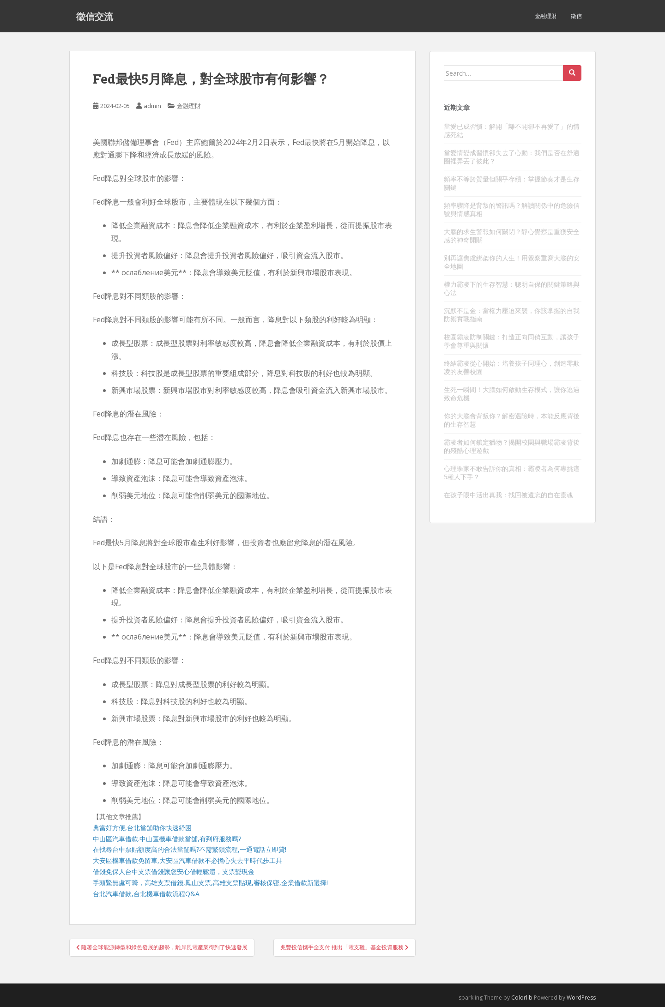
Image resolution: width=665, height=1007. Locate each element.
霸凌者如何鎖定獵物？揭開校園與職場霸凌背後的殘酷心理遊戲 (512, 446)
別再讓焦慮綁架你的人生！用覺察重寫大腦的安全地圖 (512, 262)
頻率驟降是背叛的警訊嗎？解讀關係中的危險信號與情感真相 (512, 209)
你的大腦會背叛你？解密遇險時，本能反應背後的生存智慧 (512, 419)
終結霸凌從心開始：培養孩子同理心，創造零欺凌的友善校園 (512, 367)
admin (152, 106)
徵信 (576, 16)
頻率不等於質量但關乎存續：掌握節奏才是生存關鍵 (512, 183)
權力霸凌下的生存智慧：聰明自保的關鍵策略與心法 (512, 288)
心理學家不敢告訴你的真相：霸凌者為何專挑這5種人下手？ (512, 472)
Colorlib (521, 997)
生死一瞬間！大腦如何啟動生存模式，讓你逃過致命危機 (512, 393)
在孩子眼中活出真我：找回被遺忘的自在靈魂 (508, 494)
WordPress (581, 997)
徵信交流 (94, 16)
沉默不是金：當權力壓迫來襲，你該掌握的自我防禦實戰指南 (512, 314)
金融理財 (546, 16)
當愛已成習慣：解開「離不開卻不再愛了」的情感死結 (512, 130)
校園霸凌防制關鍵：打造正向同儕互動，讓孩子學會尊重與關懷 (512, 341)
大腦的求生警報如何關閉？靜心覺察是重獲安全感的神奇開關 (512, 235)
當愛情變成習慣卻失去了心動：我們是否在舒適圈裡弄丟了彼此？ (512, 156)
